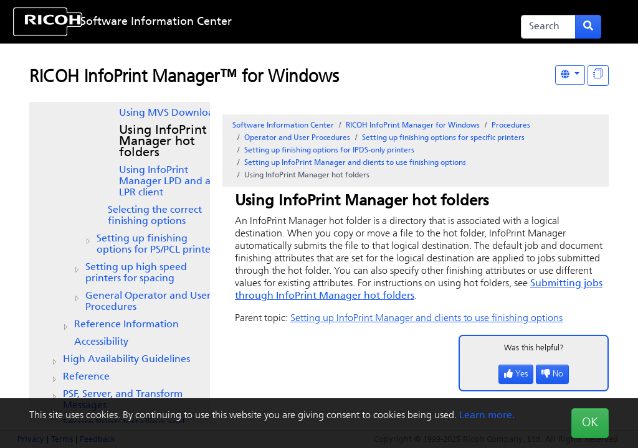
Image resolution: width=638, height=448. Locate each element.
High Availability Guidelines (126, 360)
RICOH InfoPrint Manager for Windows (413, 125)
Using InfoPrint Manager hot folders (163, 142)
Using (169, 113)
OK (590, 423)
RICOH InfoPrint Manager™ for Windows (184, 77)
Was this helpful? (534, 348)
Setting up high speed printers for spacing (136, 273)
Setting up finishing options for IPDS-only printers (329, 150)
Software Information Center (156, 22)
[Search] (548, 27)
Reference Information (126, 325)
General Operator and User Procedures (148, 301)
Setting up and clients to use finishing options (355, 163)
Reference (86, 377)
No (552, 374)
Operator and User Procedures (297, 138)
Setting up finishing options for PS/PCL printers (157, 244)
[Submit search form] (588, 27)
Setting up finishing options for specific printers (443, 138)
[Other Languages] (570, 75)
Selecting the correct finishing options (155, 215)
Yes (516, 374)
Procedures (511, 125)
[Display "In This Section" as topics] (598, 75)
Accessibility (101, 342)
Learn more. (487, 416)
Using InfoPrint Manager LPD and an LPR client (168, 182)
